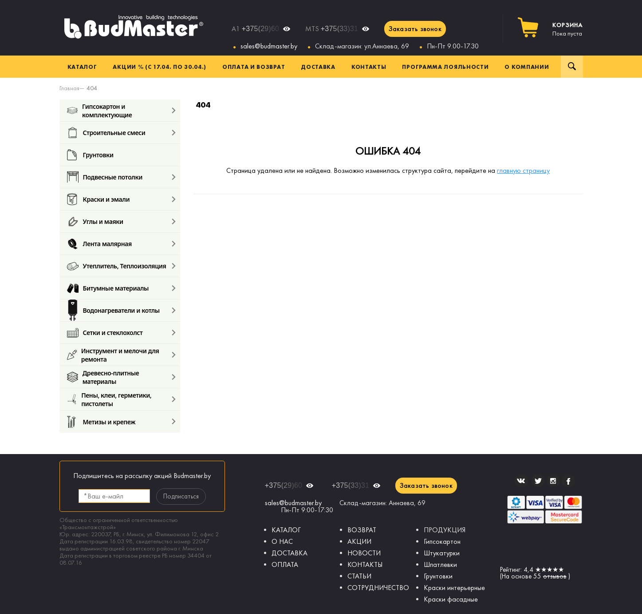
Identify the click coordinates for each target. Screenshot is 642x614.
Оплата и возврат (253, 66)
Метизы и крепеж (101, 422)
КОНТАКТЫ (364, 564)
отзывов (555, 576)
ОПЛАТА (285, 564)
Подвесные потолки (104, 177)
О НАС (282, 541)
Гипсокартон (442, 541)
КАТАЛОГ (286, 530)
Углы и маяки (95, 221)
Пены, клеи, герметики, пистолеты (109, 399)
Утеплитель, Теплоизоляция (116, 266)
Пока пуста (567, 29)
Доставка (318, 66)
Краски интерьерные (454, 587)
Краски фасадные (451, 599)
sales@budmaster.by (268, 46)
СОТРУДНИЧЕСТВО (378, 587)
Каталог (82, 66)
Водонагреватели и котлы (113, 310)
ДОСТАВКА (289, 553)
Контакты (368, 66)
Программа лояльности (445, 66)
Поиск (572, 67)
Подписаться (181, 496)
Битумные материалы (108, 288)
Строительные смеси (106, 133)
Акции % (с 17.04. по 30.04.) (159, 66)
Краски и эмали (98, 199)
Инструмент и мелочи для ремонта (113, 355)
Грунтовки (90, 155)
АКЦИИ (359, 541)
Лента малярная (99, 244)
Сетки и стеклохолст (105, 332)
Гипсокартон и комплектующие (99, 110)
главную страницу (523, 170)
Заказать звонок (415, 28)
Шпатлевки (440, 564)
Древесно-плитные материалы (103, 377)
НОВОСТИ (364, 553)
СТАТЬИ (359, 576)
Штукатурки (442, 553)
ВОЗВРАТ (361, 530)
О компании (526, 66)
